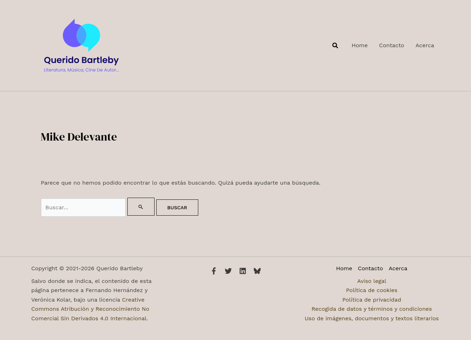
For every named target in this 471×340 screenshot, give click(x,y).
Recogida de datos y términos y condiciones (371, 308)
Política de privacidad (371, 299)
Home (344, 268)
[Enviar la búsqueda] (141, 207)
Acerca (398, 268)
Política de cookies (371, 290)
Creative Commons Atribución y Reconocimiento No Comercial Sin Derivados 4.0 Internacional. (90, 309)
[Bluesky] (257, 271)
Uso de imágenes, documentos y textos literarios (371, 318)
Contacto (370, 268)
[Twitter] (228, 271)
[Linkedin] (243, 271)
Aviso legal (371, 281)
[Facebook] (214, 271)
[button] (335, 45)
